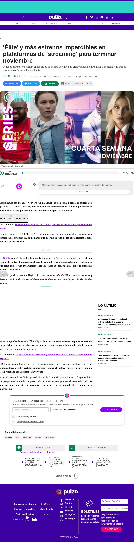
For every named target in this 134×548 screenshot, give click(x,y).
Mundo (83, 23)
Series (38, 437)
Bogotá (34, 23)
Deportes (67, 23)
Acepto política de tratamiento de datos (30, 422)
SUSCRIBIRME (111, 410)
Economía (99, 23)
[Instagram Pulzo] (106, 18)
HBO (17, 437)
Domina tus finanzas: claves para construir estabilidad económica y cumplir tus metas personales (33, 462)
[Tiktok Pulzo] (97, 18)
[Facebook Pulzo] (86, 18)
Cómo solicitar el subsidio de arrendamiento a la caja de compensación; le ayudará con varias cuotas (79, 462)
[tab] (40, 448)
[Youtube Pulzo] (101, 18)
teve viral (50, 437)
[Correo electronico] (30, 409)
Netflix (6, 258)
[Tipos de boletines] (86, 409)
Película (27, 437)
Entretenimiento (14, 76)
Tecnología (115, 23)
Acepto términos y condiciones (27, 417)
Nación (18, 23)
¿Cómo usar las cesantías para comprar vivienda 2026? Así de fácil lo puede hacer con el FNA (56, 462)
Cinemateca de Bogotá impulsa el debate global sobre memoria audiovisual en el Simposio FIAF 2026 (114, 322)
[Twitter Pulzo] (91, 18)
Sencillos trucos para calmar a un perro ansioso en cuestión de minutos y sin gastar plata (104, 462)
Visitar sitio (83, 191)
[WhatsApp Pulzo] (112, 18)
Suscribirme (111, 529)
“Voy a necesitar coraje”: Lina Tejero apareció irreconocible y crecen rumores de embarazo (113, 358)
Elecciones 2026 (50, 23)
